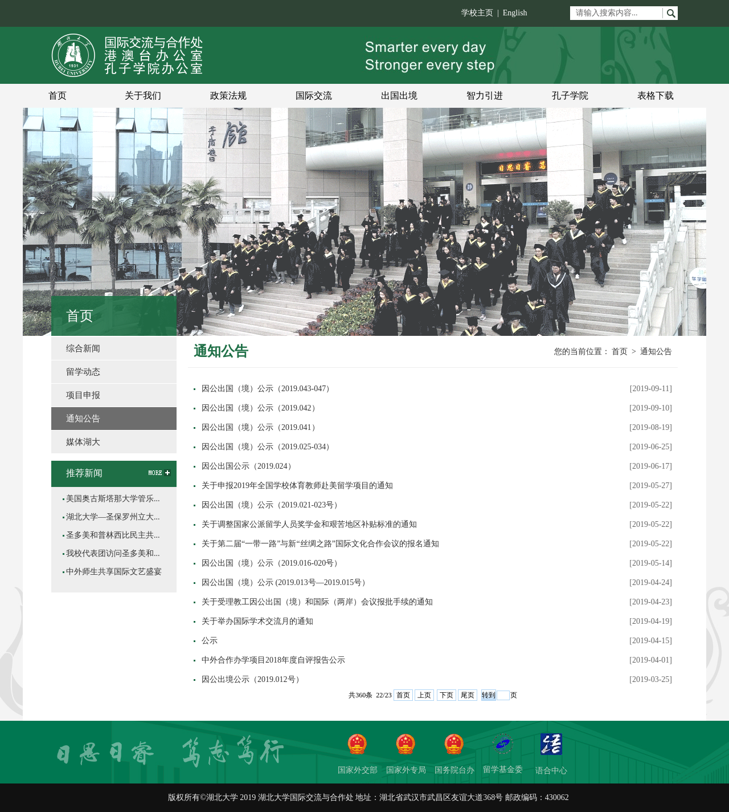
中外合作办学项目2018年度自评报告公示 (273, 660)
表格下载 (655, 95)
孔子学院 (570, 95)
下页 (446, 695)
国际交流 (314, 95)
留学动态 (83, 371)
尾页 (467, 695)
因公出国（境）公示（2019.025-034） (268, 446)
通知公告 (656, 351)
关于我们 (143, 95)
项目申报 (83, 395)
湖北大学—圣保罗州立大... (113, 517)
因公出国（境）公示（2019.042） (261, 408)
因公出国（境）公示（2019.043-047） (268, 388)
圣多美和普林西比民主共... (113, 535)
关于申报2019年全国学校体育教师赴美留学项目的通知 (297, 485)
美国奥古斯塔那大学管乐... (113, 498)
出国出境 (399, 95)
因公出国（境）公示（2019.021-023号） (272, 505)
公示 (210, 640)
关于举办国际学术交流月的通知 (257, 621)
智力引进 (484, 95)
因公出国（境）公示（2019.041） (261, 427)
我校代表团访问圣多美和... (113, 553)
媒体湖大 (83, 441)
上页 (424, 695)
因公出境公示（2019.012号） (253, 679)
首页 (57, 95)
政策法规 (228, 95)
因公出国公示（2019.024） (249, 466)
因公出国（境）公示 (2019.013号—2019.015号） (286, 582)
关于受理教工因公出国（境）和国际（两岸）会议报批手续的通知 (317, 602)
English (515, 13)
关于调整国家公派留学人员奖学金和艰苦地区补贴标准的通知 (309, 524)
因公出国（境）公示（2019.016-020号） (272, 563)
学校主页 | (482, 13)
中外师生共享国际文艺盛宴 (114, 571)
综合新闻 (83, 348)
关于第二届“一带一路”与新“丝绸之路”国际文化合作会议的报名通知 (320, 543)
